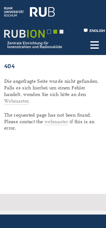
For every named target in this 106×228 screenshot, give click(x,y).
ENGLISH (94, 31)
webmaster (56, 122)
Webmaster (16, 101)
